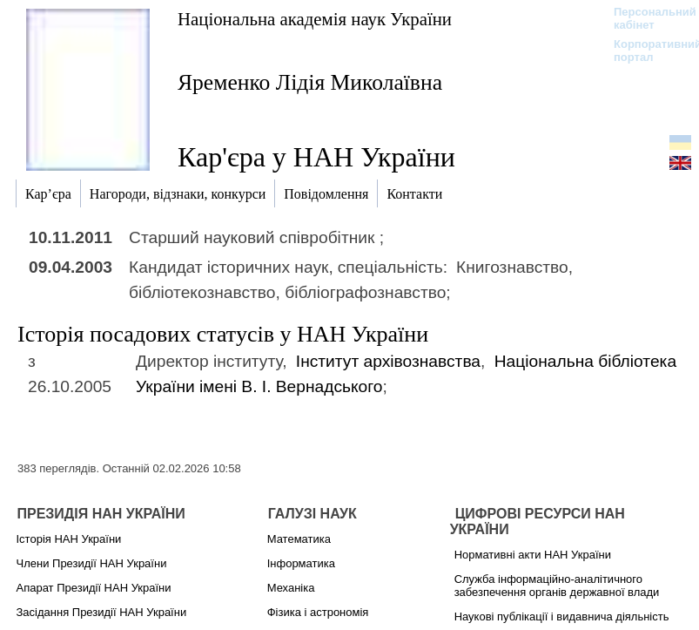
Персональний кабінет (646, 18)
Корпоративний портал (646, 50)
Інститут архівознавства (388, 361)
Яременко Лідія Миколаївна (310, 82)
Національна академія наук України (315, 19)
